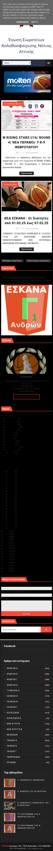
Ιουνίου (10, 436)
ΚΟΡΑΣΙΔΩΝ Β (14, 718)
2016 (6, 554)
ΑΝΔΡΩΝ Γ (12, 679)
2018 (6, 548)
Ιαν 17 (12, 502)
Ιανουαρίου (12, 450)
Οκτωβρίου (12, 424)
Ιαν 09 (12, 517)
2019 (6, 545)
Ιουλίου (10, 433)
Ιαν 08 (12, 520)
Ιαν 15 (12, 508)
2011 (6, 568)
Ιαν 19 (12, 497)
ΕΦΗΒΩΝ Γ (12, 707)
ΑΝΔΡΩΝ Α (12, 668)
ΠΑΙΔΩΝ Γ (12, 751)
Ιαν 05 (12, 525)
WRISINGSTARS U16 (14, 104)
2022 (6, 537)
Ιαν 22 (12, 488)
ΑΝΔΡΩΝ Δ (12, 685)
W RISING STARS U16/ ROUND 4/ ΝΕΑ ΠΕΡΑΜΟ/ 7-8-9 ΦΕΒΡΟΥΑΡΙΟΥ (26, 142)
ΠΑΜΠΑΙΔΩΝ (13, 757)
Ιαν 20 (12, 494)
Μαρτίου (11, 444)
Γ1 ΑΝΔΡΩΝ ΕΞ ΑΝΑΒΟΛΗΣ (15, 274)
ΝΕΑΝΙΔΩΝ (12, 735)
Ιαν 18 (12, 500)
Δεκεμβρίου (12, 418)
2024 (6, 531)
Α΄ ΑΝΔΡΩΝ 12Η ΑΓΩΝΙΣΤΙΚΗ (31, 791)
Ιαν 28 (12, 477)
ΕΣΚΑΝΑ (5, 846)
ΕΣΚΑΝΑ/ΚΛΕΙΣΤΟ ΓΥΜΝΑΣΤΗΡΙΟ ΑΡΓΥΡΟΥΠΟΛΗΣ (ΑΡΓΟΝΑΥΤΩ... (24, 467)
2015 (6, 557)
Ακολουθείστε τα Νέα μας (26, 397)
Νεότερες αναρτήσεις (12, 261)
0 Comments (33, 153)
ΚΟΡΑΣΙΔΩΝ (13, 713)
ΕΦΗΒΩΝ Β (12, 701)
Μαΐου (10, 438)
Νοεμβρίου (12, 421)
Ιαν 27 (12, 480)
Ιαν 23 (12, 485)
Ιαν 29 (12, 474)
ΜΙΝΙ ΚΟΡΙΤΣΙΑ (14, 729)
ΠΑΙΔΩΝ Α (12, 740)
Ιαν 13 (12, 511)
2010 (6, 571)
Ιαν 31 (12, 453)
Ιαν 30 (12, 471)
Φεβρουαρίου (13, 447)
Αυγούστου (12, 430)
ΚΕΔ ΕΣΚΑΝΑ (12, 185)
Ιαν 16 (12, 505)
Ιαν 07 (12, 523)
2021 (6, 540)
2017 (6, 551)
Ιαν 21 (12, 491)
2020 (6, 543)
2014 (6, 560)
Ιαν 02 (12, 528)
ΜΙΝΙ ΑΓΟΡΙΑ (13, 724)
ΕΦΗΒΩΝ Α (12, 696)
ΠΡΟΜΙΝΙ (11, 762)
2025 (6, 416)
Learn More (22, 22)
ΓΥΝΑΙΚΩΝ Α (13, 690)
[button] (23, 97)
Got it (34, 22)
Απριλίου (11, 441)
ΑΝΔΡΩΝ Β (12, 674)
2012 (6, 565)
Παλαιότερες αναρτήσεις (38, 261)
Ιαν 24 (12, 483)
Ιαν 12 (12, 514)
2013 (6, 562)
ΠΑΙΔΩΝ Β (12, 746)
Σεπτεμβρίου (13, 427)
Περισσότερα (26, 173)
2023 (6, 534)
